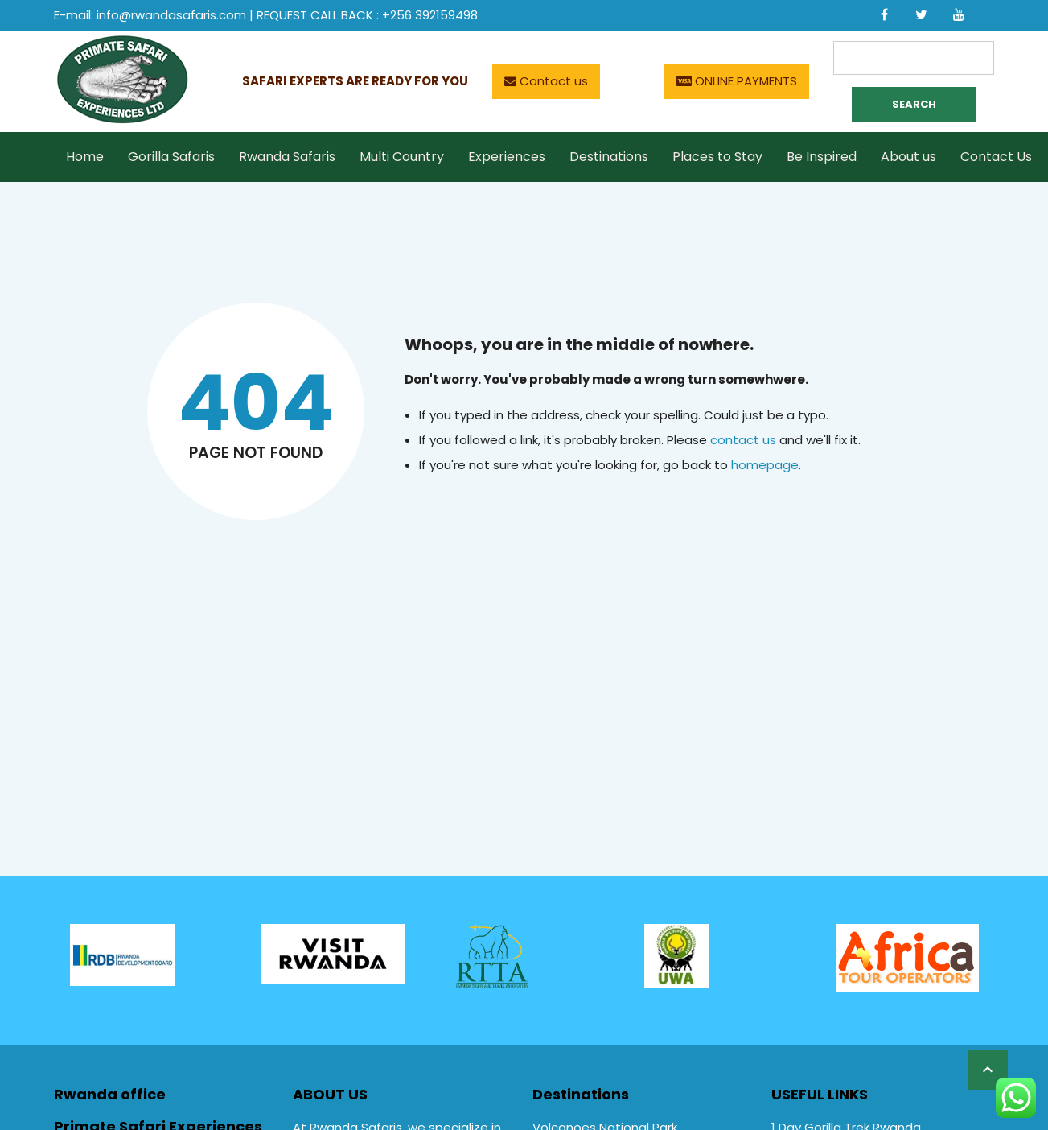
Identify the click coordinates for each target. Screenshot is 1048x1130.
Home (85, 156)
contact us (743, 439)
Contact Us (996, 156)
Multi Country (402, 156)
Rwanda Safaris (287, 156)
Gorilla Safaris (171, 156)
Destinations (608, 156)
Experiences (506, 156)
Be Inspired (822, 156)
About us (908, 156)
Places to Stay (717, 156)
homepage (765, 464)
